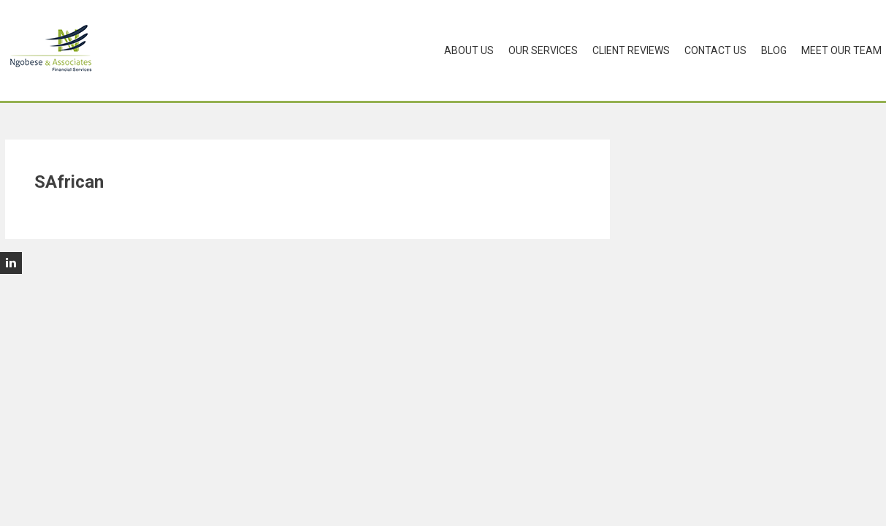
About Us (469, 50)
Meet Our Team (841, 50)
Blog (774, 50)
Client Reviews (631, 50)
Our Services (543, 50)
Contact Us (715, 50)
